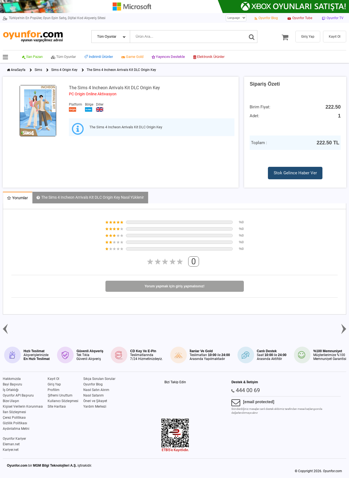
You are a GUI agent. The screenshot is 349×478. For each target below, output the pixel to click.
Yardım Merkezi (94, 406)
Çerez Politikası (14, 418)
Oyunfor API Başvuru (18, 395)
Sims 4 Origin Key (64, 70)
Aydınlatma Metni (16, 429)
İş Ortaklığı (11, 390)
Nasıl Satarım (93, 395)
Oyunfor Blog (93, 384)
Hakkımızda (12, 379)
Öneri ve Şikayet (95, 401)
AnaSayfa (18, 70)
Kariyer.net (11, 450)
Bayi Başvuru (12, 384)
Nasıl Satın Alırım (96, 390)
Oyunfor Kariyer (14, 439)
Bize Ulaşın (11, 401)
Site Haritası (57, 406)
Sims (38, 70)
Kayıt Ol (53, 379)
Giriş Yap (54, 384)
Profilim (54, 390)
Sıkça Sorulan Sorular (99, 379)
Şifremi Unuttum (60, 395)
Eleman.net (11, 444)
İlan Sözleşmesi (14, 412)
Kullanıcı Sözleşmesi (63, 401)
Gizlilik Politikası (15, 423)
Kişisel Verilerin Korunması (23, 406)
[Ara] (251, 36)
